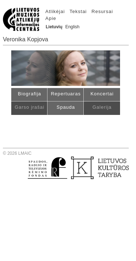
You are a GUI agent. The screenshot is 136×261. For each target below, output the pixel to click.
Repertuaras (66, 93)
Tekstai (78, 11)
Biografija (29, 93)
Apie (50, 18)
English (72, 26)
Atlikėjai (55, 11)
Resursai (102, 11)
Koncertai (102, 93)
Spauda (66, 107)
